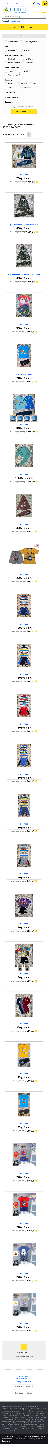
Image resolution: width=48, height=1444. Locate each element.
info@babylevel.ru (24, 1382)
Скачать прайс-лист (24, 1386)
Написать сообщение (23, 1393)
